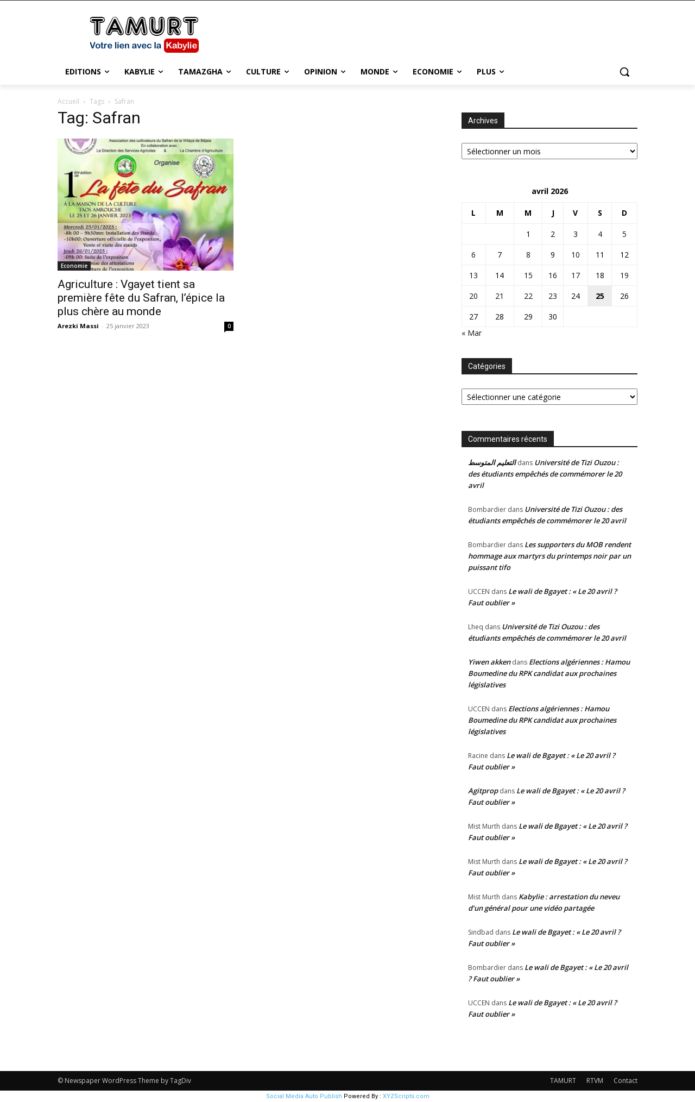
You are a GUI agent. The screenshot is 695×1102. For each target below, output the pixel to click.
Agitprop (483, 791)
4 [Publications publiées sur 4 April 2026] (600, 234)
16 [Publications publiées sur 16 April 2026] (552, 275)
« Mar (472, 333)
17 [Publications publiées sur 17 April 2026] (575, 275)
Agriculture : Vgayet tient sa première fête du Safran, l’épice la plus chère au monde (141, 298)
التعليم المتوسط (492, 462)
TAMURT (563, 1080)
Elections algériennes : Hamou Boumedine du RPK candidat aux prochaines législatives (549, 673)
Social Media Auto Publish (304, 1096)
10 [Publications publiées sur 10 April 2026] (575, 254)
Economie (74, 266)
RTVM (594, 1080)
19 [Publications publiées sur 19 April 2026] (624, 275)
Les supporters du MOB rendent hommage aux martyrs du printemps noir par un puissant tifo (549, 556)
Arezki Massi (78, 326)
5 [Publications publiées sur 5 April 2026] (624, 234)
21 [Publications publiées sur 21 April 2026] (499, 296)
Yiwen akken (489, 662)
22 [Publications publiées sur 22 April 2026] (528, 296)
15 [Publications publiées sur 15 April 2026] (528, 275)
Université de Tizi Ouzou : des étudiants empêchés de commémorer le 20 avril (545, 474)
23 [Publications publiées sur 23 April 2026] (552, 296)
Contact (625, 1080)
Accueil (68, 101)
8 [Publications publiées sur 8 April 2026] (528, 254)
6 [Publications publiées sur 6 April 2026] (473, 254)
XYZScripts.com (406, 1096)
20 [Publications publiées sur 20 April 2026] (473, 296)
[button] (624, 72)
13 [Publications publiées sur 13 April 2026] (473, 275)
